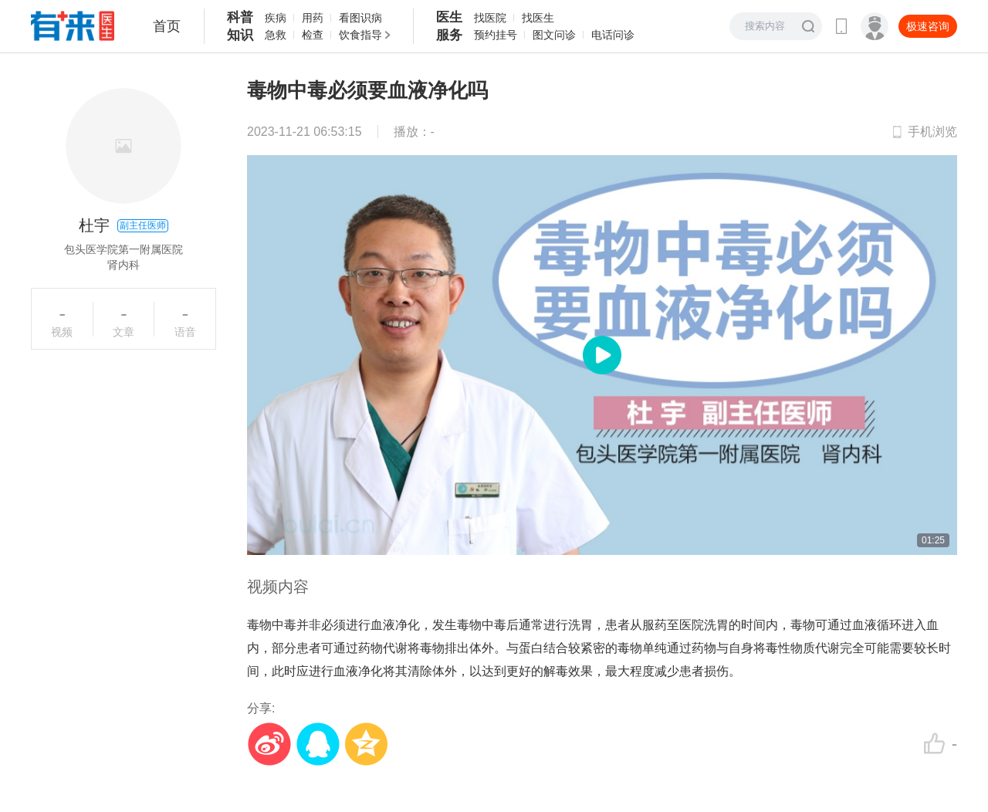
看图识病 (360, 18)
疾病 (275, 18)
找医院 (490, 18)
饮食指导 (360, 35)
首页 (167, 26)
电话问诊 (612, 35)
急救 (275, 35)
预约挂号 (495, 35)
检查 (312, 35)
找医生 (538, 18)
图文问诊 (554, 35)
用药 (312, 18)
